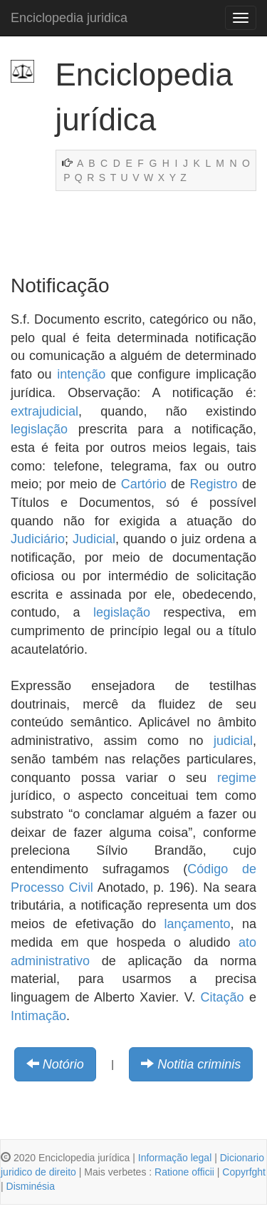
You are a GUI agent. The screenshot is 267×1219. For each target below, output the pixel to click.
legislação (39, 429)
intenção (81, 374)
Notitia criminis (199, 1064)
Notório (63, 1064)
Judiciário (38, 539)
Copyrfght (244, 1172)
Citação (222, 997)
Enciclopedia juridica (69, 18)
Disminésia (30, 1186)
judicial (233, 741)
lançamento (197, 924)
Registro (214, 484)
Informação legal (175, 1157)
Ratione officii (184, 1172)
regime (236, 778)
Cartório (144, 484)
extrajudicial (44, 411)
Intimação (38, 1016)
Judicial (94, 539)
